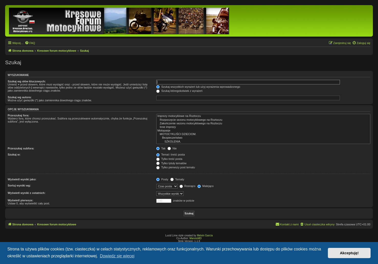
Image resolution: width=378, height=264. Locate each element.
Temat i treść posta (170, 154)
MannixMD (196, 238)
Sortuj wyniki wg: (19, 185)
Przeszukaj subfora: (21, 148)
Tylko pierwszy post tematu (175, 167)
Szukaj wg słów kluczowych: (27, 81)
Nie (172, 148)
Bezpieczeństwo (263, 138)
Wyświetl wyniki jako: (22, 179)
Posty (162, 179)
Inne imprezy (263, 127)
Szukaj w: (14, 154)
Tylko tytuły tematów (171, 163)
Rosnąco (187, 186)
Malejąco (205, 186)
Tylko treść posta (169, 158)
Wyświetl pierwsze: (20, 200)
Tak (160, 148)
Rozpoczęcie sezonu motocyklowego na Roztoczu (263, 120)
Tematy (177, 179)
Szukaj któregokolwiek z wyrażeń (179, 90)
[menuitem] (30, 43)
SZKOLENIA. (263, 142)
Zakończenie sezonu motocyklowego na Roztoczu (263, 123)
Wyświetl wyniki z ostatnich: (27, 192)
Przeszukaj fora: (18, 115)
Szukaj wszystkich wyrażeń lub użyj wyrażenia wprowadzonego (198, 86)
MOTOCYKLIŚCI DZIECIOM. (263, 134)
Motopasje (263, 131)
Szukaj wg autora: (20, 97)
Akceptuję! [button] (349, 253)
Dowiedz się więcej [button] (117, 256)
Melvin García (205, 235)
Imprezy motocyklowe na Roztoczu (263, 116)
